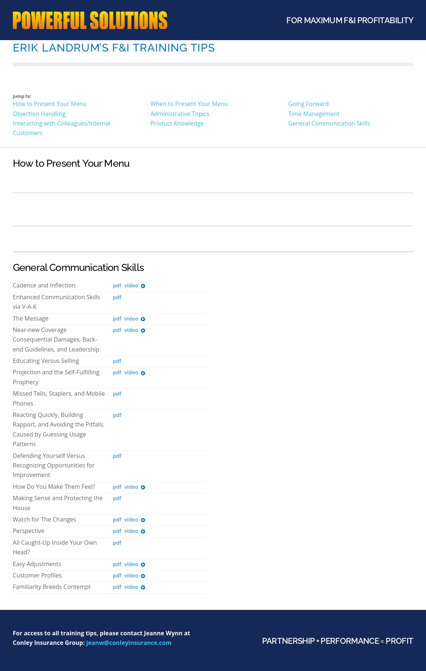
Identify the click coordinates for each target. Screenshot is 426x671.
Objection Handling (39, 114)
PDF (117, 285)
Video (134, 285)
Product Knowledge (177, 123)
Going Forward (308, 104)
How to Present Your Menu (50, 104)
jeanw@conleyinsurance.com (129, 643)
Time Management (314, 114)
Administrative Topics (180, 114)
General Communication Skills (329, 123)
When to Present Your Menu (189, 104)
